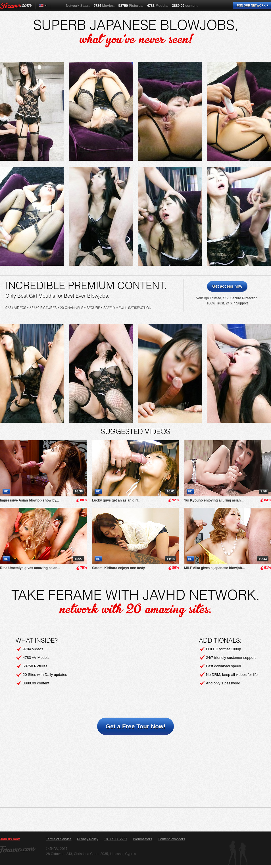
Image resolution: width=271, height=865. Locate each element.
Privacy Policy (87, 839)
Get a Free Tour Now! (136, 726)
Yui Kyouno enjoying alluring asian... (213, 500)
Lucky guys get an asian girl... (116, 500)
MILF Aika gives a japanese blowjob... (214, 568)
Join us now (10, 839)
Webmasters (142, 839)
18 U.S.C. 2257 (115, 839)
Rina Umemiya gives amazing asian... (30, 568)
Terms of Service (58, 839)
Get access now (227, 286)
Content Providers (171, 839)
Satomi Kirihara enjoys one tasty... (119, 568)
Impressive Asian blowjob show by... (29, 500)
